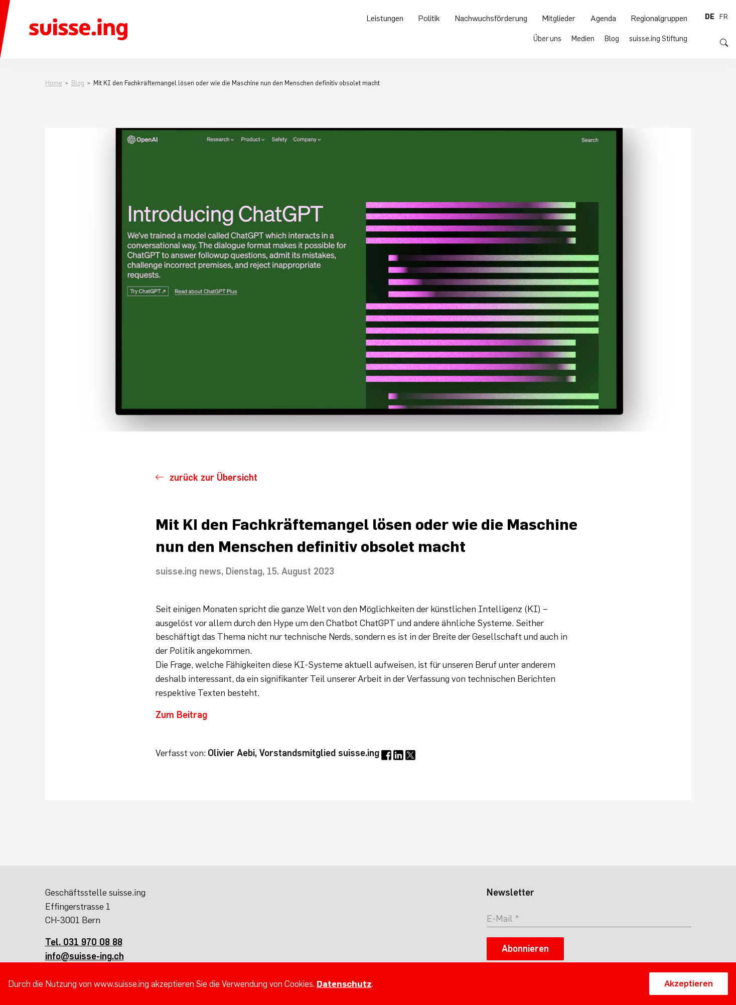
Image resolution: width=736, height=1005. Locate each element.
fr (723, 17)
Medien (583, 17)
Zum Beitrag (181, 714)
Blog (612, 17)
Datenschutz (344, 984)
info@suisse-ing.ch (84, 956)
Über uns (547, 17)
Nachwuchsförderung (491, 40)
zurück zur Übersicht (213, 477)
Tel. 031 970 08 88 (83, 942)
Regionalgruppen (659, 40)
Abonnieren (525, 948)
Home (53, 83)
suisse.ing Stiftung (658, 17)
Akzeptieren (688, 983)
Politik (429, 40)
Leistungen (385, 40)
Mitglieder (558, 40)
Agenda (603, 40)
